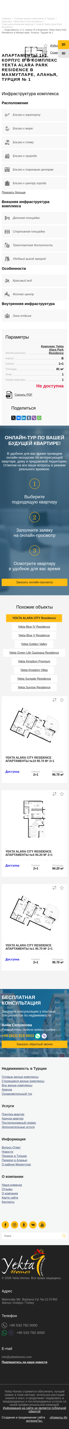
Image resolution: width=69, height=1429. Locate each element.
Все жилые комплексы (17, 1085)
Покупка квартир (13, 1114)
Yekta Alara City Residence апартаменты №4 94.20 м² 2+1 (29, 853)
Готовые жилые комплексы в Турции (34, 18)
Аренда (7, 1089)
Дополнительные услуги (18, 1127)
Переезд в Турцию (14, 1156)
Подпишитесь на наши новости (24, 1362)
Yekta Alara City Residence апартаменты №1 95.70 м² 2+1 (29, 947)
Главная (6, 18)
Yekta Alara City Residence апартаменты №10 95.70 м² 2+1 (29, 759)
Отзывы (7, 1189)
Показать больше (14, 192)
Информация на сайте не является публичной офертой (34, 1410)
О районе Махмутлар (16, 1164)
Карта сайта (10, 1197)
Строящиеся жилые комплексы (23, 1081)
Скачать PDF (23, 394)
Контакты (8, 1201)
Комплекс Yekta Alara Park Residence (22, 21)
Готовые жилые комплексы (20, 1076)
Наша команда (12, 1184)
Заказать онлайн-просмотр (34, 582)
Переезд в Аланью (14, 1160)
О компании (10, 1193)
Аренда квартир (12, 1118)
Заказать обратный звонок (34, 1044)
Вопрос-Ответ (11, 1147)
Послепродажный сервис (19, 1122)
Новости (7, 1151)
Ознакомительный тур (17, 1093)
